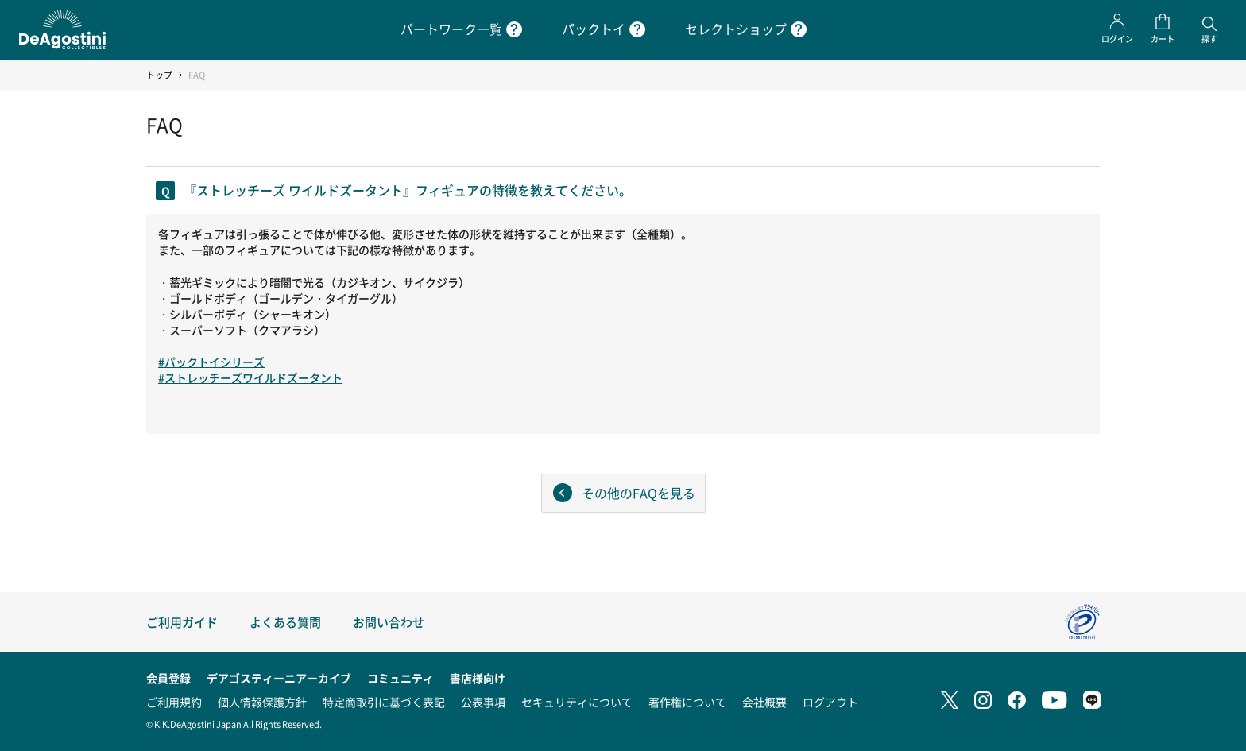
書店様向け (477, 678)
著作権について (687, 702)
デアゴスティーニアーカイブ (279, 678)
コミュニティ (400, 678)
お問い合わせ (388, 622)
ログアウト (830, 702)
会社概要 (764, 702)
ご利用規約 (174, 702)
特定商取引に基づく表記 (384, 702)
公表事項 (483, 702)
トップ (159, 75)
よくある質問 (285, 622)
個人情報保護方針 (262, 702)
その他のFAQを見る (638, 492)
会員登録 (168, 678)
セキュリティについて (577, 702)
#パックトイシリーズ (211, 362)
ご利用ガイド (182, 622)
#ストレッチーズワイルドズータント (250, 377)
